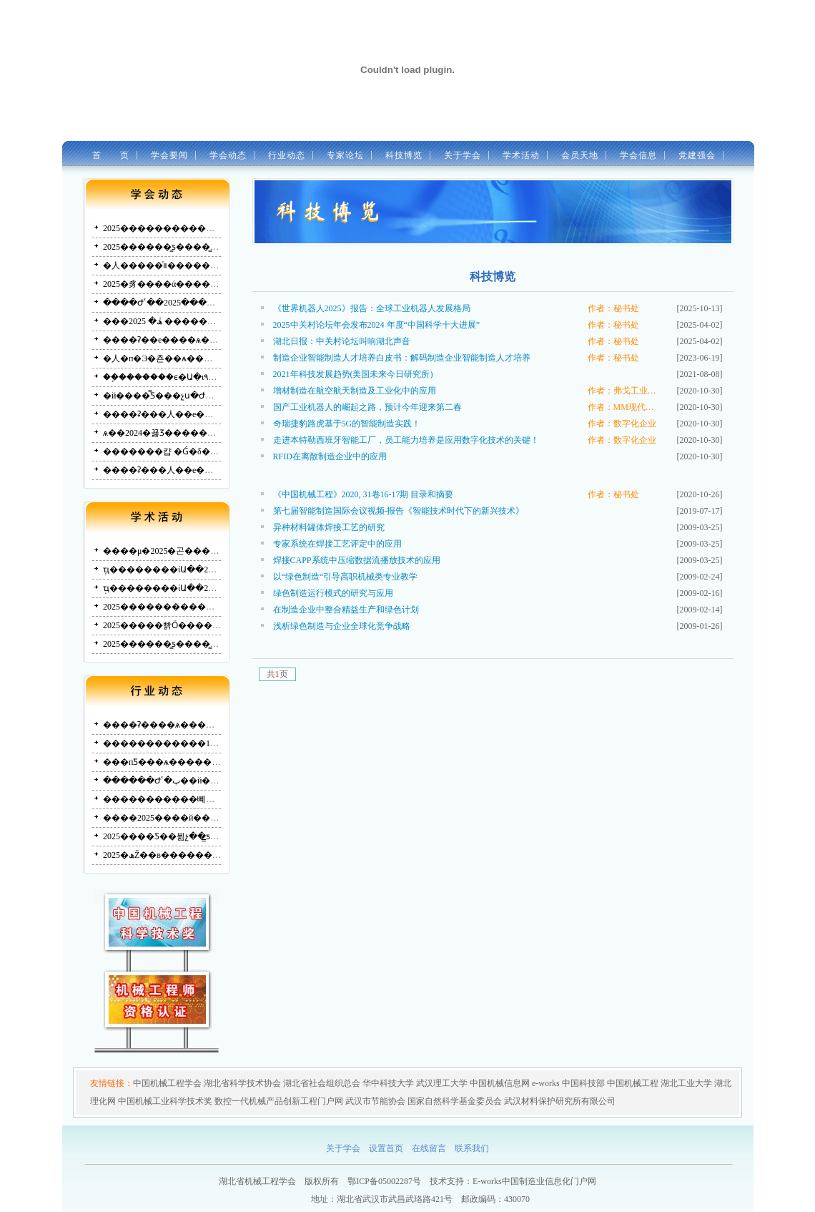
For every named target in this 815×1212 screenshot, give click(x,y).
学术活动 (518, 156)
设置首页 (386, 1148)
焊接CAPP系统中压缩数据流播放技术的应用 (356, 560)
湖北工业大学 (686, 1083)
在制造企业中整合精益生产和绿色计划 (346, 610)
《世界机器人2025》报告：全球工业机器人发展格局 (371, 308)
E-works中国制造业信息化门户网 (534, 1181)
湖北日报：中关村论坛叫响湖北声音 (341, 341)
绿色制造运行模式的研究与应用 (333, 593)
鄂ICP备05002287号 (384, 1181)
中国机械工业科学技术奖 (165, 1101)
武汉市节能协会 (375, 1101)
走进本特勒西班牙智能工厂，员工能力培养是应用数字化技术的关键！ (406, 440)
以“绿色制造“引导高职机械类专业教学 (345, 577)
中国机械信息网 (500, 1083)
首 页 (106, 155)
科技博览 (399, 155)
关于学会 (460, 156)
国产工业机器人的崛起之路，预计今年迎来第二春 (367, 407)
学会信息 (634, 155)
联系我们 (472, 1148)
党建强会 (692, 155)
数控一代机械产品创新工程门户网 (278, 1101)
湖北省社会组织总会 (321, 1083)
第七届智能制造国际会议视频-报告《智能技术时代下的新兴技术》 (399, 511)
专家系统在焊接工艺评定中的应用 (337, 544)
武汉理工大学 (442, 1083)
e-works (546, 1083)
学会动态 (223, 155)
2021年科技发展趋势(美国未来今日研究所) (353, 374)
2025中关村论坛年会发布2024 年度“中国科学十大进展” (376, 325)
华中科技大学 (388, 1083)
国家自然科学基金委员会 (455, 1101)
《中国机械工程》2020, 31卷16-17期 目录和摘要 (363, 494)
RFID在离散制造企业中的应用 (330, 456)
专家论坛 (340, 155)
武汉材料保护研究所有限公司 (560, 1101)
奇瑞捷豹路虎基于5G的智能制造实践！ (347, 424)
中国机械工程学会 (167, 1083)
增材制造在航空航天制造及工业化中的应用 (354, 391)
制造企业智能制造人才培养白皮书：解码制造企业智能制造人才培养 (401, 358)
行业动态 (282, 155)
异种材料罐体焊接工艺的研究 (329, 527)
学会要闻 (165, 155)
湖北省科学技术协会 (242, 1083)
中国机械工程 (632, 1083)
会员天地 (577, 156)
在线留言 (429, 1148)
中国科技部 (583, 1083)
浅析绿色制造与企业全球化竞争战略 (341, 626)
